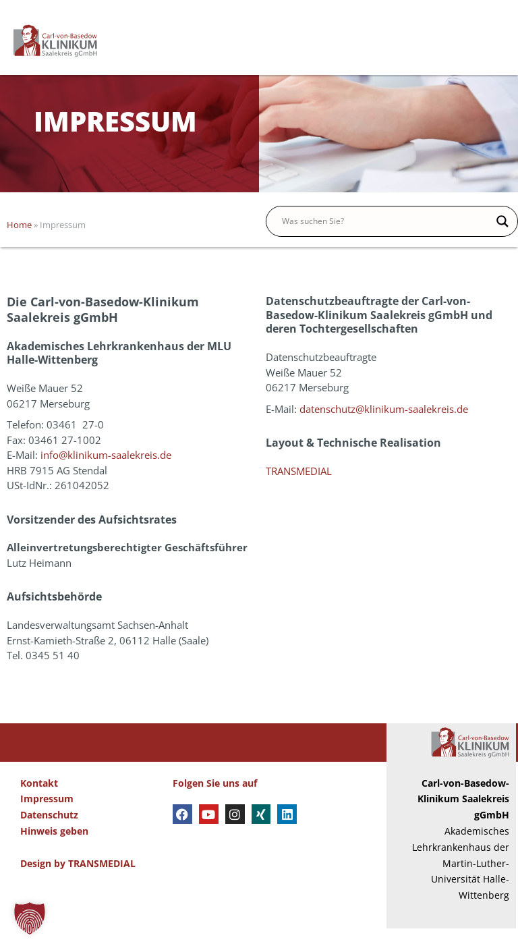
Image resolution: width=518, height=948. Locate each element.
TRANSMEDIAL (299, 490)
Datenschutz (49, 834)
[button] (29, 918)
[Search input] (386, 240)
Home (19, 244)
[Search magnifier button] (502, 240)
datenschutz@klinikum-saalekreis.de (383, 428)
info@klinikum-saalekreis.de (105, 474)
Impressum (47, 818)
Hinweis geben (54, 849)
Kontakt (39, 802)
